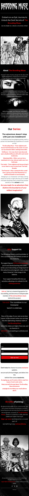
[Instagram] (17, 486)
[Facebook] (12, 486)
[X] (14, 486)
